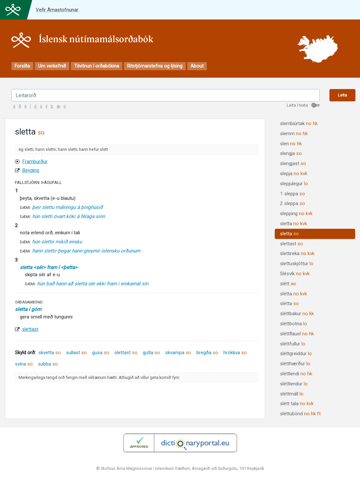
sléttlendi (296, 374)
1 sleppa (292, 194)
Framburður (34, 161)
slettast (30, 329)
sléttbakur (297, 314)
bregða (207, 352)
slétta (293, 294)
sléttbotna (293, 324)
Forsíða (22, 66)
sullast (76, 352)
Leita (342, 95)
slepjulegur (294, 184)
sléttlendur (294, 384)
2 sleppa (292, 203)
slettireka (297, 253)
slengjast (293, 163)
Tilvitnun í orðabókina (96, 66)
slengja (291, 153)
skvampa (178, 352)
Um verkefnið (52, 66)
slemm (294, 133)
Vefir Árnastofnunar (57, 10)
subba (48, 364)
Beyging (30, 170)
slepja (293, 173)
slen (291, 144)
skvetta (49, 352)
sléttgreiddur (296, 353)
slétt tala (296, 404)
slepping (296, 213)
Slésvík (295, 274)
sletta (293, 223)
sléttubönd (300, 414)
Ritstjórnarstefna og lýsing (154, 66)
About (197, 66)
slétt (288, 284)
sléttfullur (292, 344)
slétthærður (295, 364)
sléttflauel (297, 334)
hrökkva (235, 352)
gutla (151, 352)
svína (24, 364)
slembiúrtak (299, 123)
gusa (100, 352)
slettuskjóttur (296, 263)
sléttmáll (291, 394)
